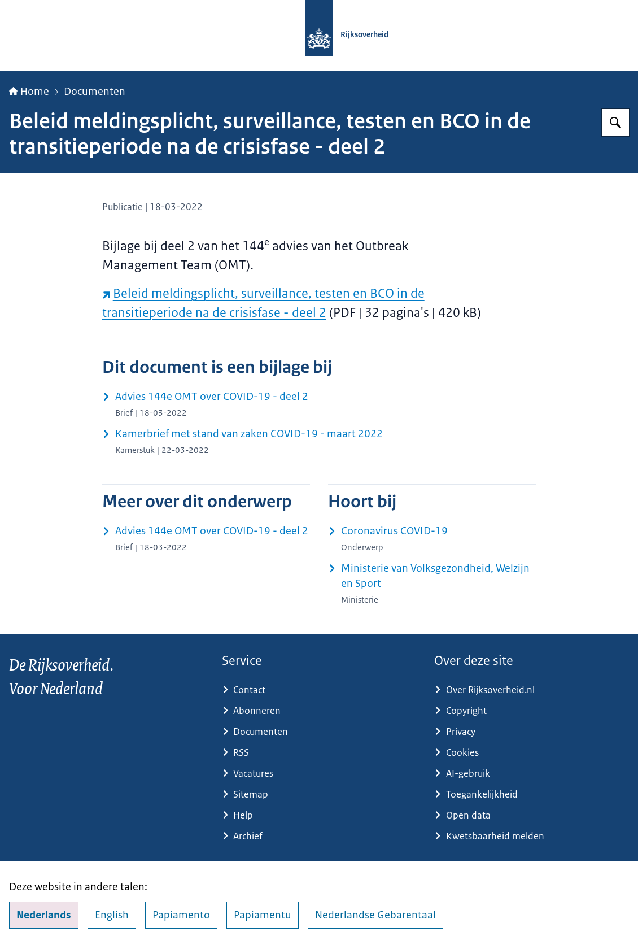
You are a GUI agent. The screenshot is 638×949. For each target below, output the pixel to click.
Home (29, 91)
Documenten (94, 91)
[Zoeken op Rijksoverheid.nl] (615, 122)
